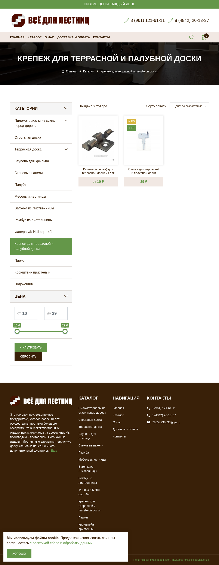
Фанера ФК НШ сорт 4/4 (33, 232)
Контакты (101, 37)
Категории (26, 108)
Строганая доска (28, 137)
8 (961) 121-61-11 (147, 20)
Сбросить (28, 356)
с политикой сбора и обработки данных (61, 543)
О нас (49, 37)
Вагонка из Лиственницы (34, 208)
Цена (20, 296)
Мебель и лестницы (30, 196)
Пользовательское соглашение (190, 559)
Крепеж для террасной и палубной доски (129, 71)
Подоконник (24, 284)
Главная (17, 37)
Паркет (20, 260)
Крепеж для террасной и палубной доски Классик (144, 171)
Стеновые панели (29, 173)
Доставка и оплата (73, 37)
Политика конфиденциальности (152, 559)
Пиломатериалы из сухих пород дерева (35, 123)
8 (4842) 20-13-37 (192, 20)
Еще (54, 450)
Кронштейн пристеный (32, 272)
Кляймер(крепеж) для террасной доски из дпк (98, 171)
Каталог (34, 37)
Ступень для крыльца (32, 161)
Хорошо (19, 553)
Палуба (21, 184)
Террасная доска (28, 149)
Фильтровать (31, 347)
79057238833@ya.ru (166, 422)
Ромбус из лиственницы (34, 220)
